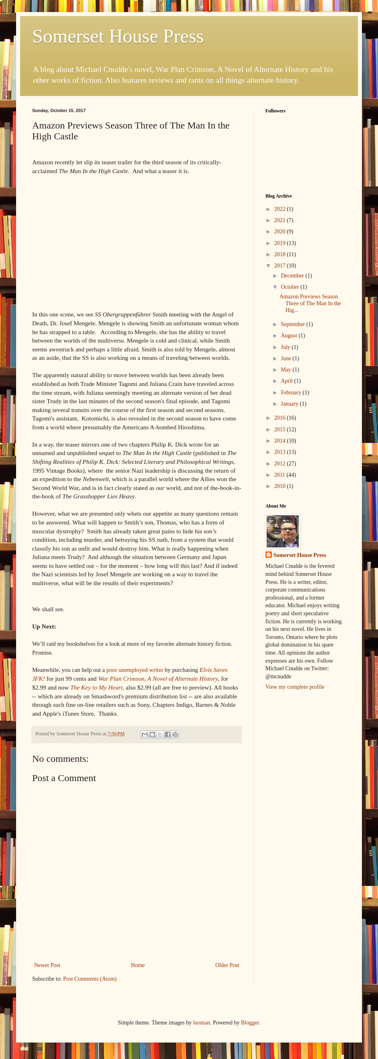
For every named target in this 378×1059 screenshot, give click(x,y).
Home (138, 965)
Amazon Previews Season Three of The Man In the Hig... (310, 303)
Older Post (228, 965)
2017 (280, 266)
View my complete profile (295, 687)
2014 (280, 441)
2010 (280, 486)
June (286, 358)
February (291, 393)
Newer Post (47, 965)
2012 (280, 464)
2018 (280, 254)
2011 (280, 475)
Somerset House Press (118, 36)
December (293, 276)
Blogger (250, 1023)
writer (134, 670)
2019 (280, 243)
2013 (280, 452)
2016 (280, 418)
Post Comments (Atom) (90, 979)
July (286, 347)
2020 (280, 232)
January (290, 404)
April (287, 381)
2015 (280, 429)
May (286, 370)
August (289, 336)
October (290, 287)
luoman (201, 1023)
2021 (280, 220)
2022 (280, 209)
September (293, 324)
